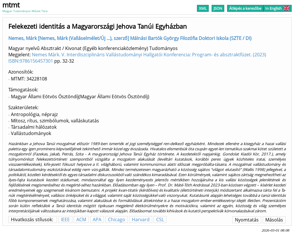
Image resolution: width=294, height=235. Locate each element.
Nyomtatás (247, 220)
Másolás (274, 220)
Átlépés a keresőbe (245, 8)
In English (277, 8)
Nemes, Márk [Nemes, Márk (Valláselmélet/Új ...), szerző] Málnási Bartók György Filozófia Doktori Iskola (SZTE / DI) (130, 38)
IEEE (65, 219)
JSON (218, 8)
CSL (160, 219)
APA (97, 219)
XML (203, 8)
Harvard (141, 219)
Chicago (116, 219)
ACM (81, 219)
